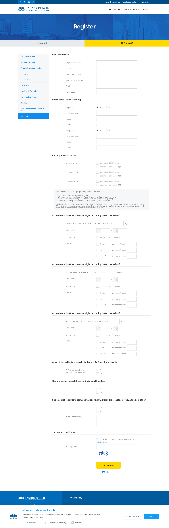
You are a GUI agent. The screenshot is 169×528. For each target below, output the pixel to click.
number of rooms (119, 244)
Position (69, 119)
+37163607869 (144, 2)
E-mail (68, 125)
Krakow (26, 74)
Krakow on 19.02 (72, 163)
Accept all (151, 516)
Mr (101, 107)
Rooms (68, 243)
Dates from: (70, 230)
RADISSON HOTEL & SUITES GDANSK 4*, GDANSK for (87, 321)
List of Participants (28, 56)
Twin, (102, 250)
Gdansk (26, 85)
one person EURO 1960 (109, 163)
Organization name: (73, 63)
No (101, 373)
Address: (69, 68)
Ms (109, 107)
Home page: (70, 92)
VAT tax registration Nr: (75, 80)
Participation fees (28, 97)
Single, (102, 244)
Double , (103, 256)
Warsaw (26, 80)
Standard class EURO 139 (110, 286)
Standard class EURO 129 (110, 335)
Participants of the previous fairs (32, 109)
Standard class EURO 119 (110, 237)
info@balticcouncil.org (130, 2)
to (111, 231)
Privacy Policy (75, 498)
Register (24, 116)
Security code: (71, 447)
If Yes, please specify (74, 417)
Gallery (24, 103)
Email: (68, 86)
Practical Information (29, 91)
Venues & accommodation (31, 68)
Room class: (70, 238)
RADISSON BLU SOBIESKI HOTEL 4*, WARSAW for (86, 272)
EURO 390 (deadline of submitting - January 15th (76, 371)
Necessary (32, 523)
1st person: (70, 108)
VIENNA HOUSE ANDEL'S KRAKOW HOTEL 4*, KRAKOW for (89, 224)
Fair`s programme (28, 62)
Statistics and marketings (57, 523)
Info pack (42, 43)
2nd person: (70, 131)
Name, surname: (72, 113)
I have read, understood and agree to (115, 440)
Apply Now (127, 43)
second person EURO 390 (110, 167)
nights (127, 224)
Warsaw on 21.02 (72, 172)
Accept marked (132, 516)
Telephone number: (73, 74)
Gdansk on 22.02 (72, 181)
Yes (101, 370)
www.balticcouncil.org (112, 2)
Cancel (105, 472)
